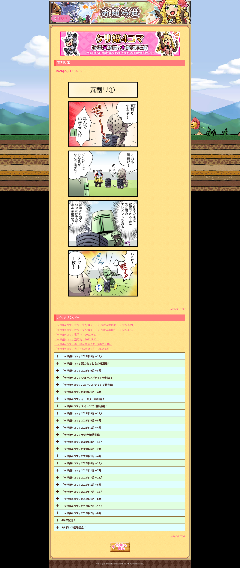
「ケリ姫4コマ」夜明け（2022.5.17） (76, 334)
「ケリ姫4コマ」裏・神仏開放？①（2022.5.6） (82, 348)
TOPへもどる (120, 547)
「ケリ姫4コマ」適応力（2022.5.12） (76, 339)
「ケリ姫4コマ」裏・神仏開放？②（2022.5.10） (83, 344)
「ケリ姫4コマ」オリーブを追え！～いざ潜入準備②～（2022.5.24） (95, 325)
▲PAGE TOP (178, 309)
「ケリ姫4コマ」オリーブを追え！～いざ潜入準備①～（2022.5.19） (95, 329)
